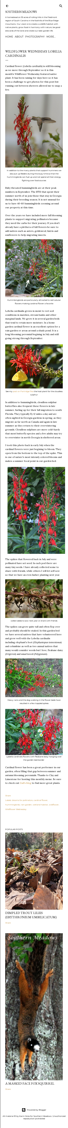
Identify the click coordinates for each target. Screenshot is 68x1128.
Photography (35, 36)
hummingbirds (12, 804)
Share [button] (8, 795)
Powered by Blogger (34, 1110)
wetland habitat (40, 804)
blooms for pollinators (22, 800)
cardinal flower (41, 800)
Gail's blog (25, 783)
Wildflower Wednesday (15, 809)
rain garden (26, 804)
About (19, 36)
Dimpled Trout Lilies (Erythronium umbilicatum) (31, 915)
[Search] (61, 5)
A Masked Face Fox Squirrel (29, 1083)
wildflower (54, 804)
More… (51, 36)
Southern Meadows (21, 12)
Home (9, 36)
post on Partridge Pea (23, 391)
